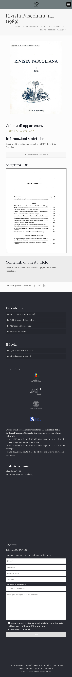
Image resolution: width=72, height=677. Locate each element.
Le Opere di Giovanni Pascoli (20, 350)
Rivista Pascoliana (52, 26)
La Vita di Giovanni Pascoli (19, 356)
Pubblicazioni (32, 26)
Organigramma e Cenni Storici (21, 314)
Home (17, 26)
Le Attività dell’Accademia (19, 325)
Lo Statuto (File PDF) (16, 331)
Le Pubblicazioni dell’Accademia (21, 320)
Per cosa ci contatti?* (36, 587)
